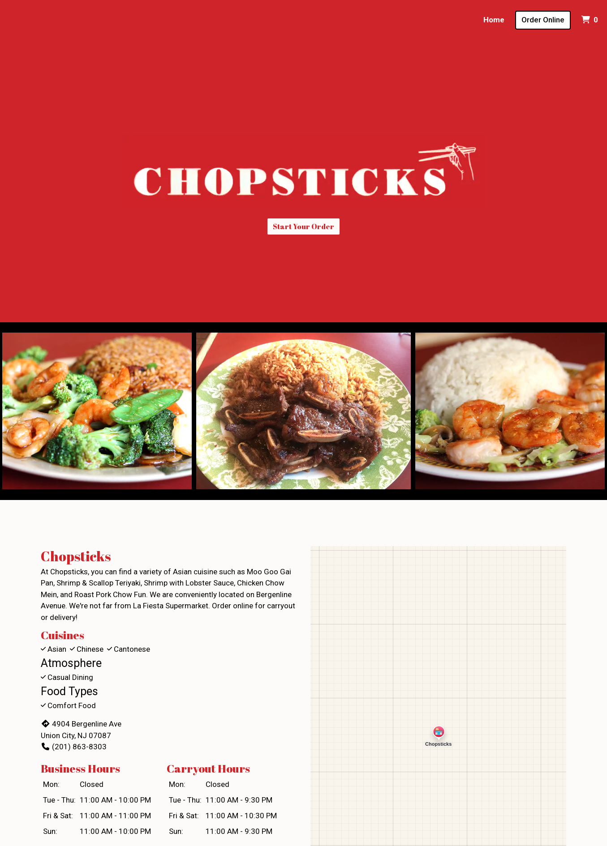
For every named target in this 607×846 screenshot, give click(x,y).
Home (493, 19)
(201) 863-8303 (74, 746)
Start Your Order (303, 226)
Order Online (542, 19)
